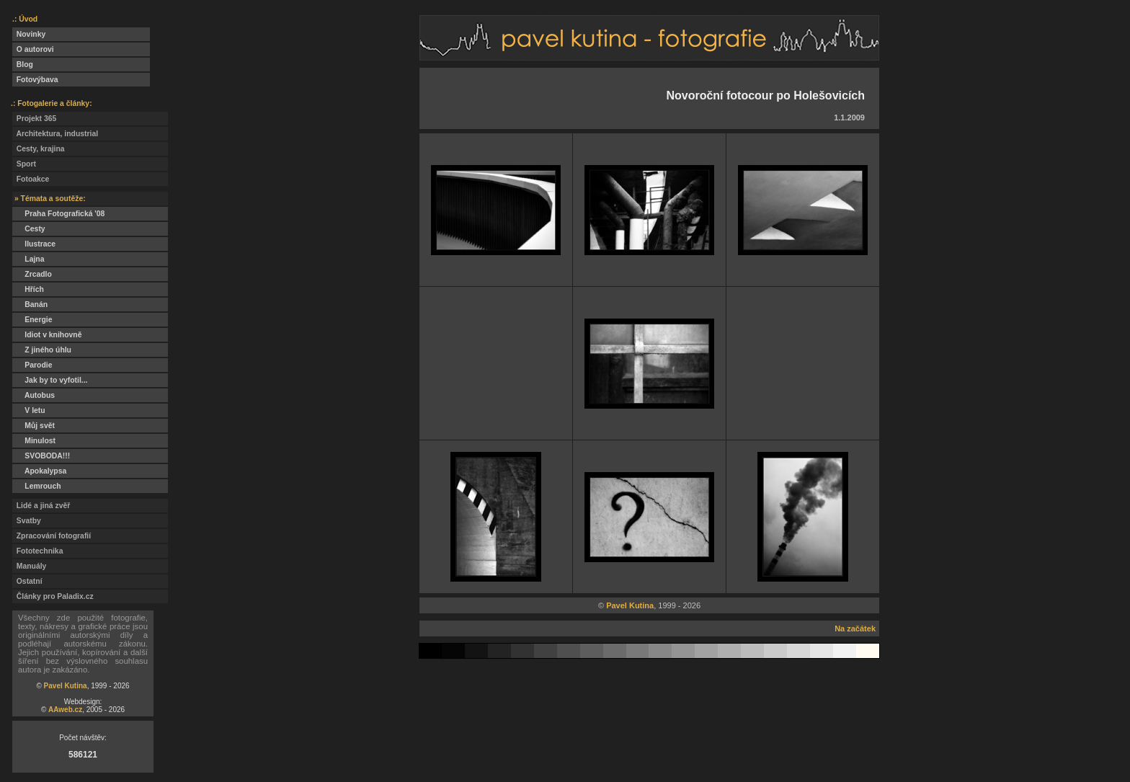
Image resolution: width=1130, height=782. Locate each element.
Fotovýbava (35, 80)
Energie (32, 320)
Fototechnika (37, 551)
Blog (22, 64)
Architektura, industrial (55, 134)
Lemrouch (36, 486)
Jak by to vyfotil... (50, 380)
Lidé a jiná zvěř (41, 506)
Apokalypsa (39, 471)
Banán (30, 304)
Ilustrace (33, 244)
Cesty (28, 229)
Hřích (28, 289)
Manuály (29, 566)
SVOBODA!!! (41, 456)
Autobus (33, 395)
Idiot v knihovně (46, 335)
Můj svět (33, 426)
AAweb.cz (65, 710)
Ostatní (27, 581)
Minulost (33, 441)
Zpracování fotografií (51, 536)
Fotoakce (30, 179)
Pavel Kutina (65, 686)
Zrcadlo (32, 274)
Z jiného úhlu (41, 350)
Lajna (28, 259)
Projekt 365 (34, 119)
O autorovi (33, 49)
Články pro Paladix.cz (53, 596)
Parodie (32, 365)
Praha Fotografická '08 (58, 214)
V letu (28, 410)
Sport (24, 164)
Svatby (26, 521)
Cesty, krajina (38, 149)
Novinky (28, 34)
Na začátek (855, 628)
